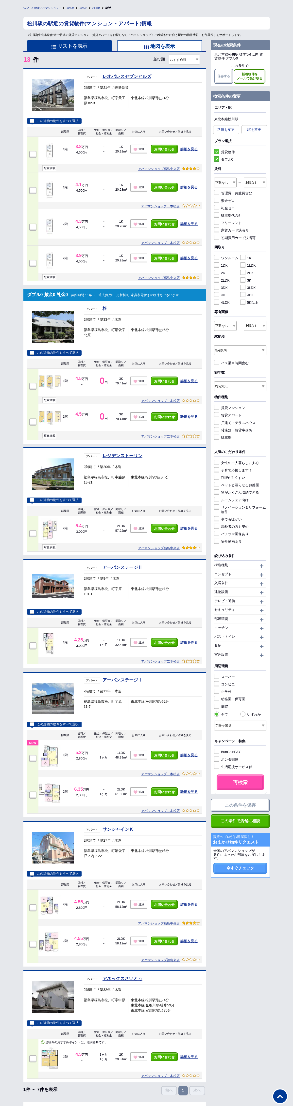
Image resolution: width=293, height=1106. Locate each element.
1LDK (248, 265)
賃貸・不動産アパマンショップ (42, 7)
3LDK (248, 288)
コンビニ (224, 684)
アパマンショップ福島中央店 (159, 169)
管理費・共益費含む (233, 193)
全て (221, 714)
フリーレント (228, 223)
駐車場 (222, 437)
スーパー (224, 677)
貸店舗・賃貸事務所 (233, 430)
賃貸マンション (229, 408)
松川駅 (96, 7)
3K (245, 280)
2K (219, 273)
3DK (221, 288)
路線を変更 (226, 130)
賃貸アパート (228, 415)
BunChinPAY (227, 752)
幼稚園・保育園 (229, 699)
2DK (247, 273)
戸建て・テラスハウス (235, 423)
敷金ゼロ (224, 200)
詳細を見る (189, 149)
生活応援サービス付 (233, 767)
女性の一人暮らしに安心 (236, 463)
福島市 (83, 7)
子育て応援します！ (233, 470)
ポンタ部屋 (226, 759)
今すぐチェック (240, 868)
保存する (223, 76)
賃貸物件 (224, 152)
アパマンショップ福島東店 (160, 960)
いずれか (250, 714)
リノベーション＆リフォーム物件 (240, 509)
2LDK (222, 280)
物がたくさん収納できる (236, 492)
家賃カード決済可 (231, 230)
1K (245, 258)
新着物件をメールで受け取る (249, 76)
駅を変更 (254, 130)
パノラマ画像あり (231, 534)
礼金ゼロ (224, 208)
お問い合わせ (164, 149)
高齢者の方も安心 (231, 526)
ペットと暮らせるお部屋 (236, 485)
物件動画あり (228, 541)
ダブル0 (223, 159)
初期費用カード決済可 (235, 238)
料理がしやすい (229, 477)
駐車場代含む (228, 215)
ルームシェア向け (231, 500)
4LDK (222, 302)
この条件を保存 (240, 805)
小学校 (222, 691)
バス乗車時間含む (231, 363)
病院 (221, 706)
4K (219, 295)
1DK (221, 265)
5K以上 (249, 302)
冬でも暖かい (228, 519)
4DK (247, 295)
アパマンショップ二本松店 (160, 206)
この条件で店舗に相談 (240, 821)
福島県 (70, 7)
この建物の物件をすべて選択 (54, 121)
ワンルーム (226, 258)
